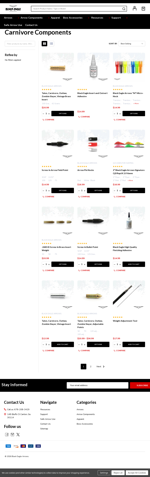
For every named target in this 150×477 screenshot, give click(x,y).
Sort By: (113, 43)
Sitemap (44, 428)
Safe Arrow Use (120, 18)
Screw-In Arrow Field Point (55, 170)
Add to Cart (133, 264)
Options (62, 113)
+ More (136, 103)
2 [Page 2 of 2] (90, 366)
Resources (87, 18)
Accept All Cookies (137, 472)
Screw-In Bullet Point (87, 247)
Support (101, 18)
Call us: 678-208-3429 (18, 409)
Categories (86, 402)
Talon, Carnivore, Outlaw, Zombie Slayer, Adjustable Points (90, 323)
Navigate (48, 402)
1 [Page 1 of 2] (83, 366)
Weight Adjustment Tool (125, 320)
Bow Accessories (66, 18)
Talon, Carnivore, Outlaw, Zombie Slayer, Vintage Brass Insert (56, 96)
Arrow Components (29, 18)
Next (101, 367)
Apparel (48, 18)
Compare (48, 119)
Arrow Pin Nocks (85, 170)
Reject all (118, 472)
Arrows (9, 18)
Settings (104, 472)
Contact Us (139, 18)
